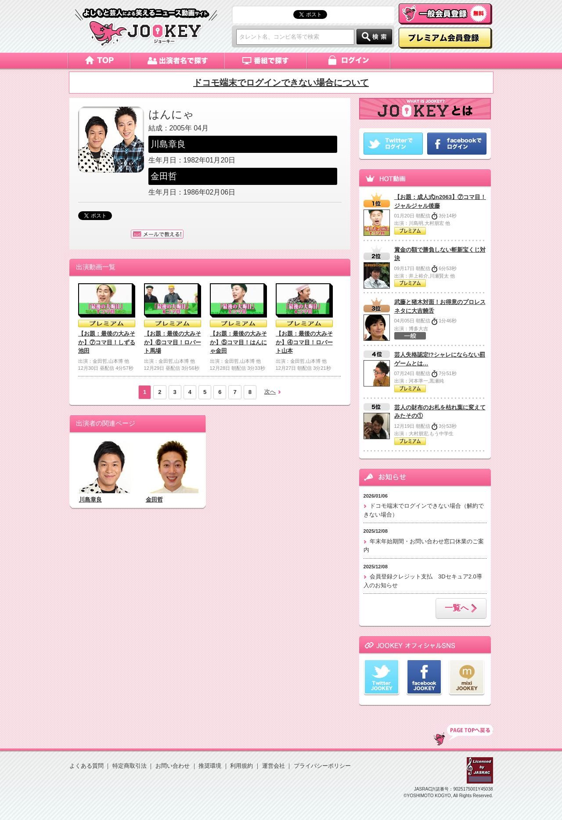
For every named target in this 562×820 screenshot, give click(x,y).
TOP (463, 734)
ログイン (349, 61)
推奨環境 (209, 765)
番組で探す (266, 61)
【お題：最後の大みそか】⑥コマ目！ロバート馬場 (172, 342)
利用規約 (241, 765)
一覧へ (461, 608)
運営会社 (273, 765)
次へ (270, 391)
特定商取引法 (129, 765)
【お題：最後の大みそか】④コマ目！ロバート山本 (304, 342)
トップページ (99, 61)
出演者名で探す (177, 61)
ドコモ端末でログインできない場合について (281, 82)
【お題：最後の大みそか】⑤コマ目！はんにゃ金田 (238, 342)
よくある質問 (86, 765)
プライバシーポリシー (322, 765)
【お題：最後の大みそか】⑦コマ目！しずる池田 (106, 342)
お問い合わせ (172, 765)
